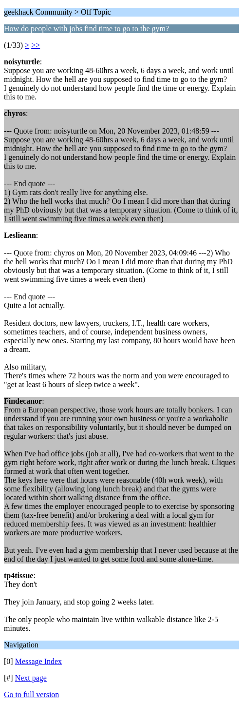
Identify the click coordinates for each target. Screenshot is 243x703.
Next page (31, 678)
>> (35, 45)
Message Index (38, 661)
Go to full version (31, 694)
